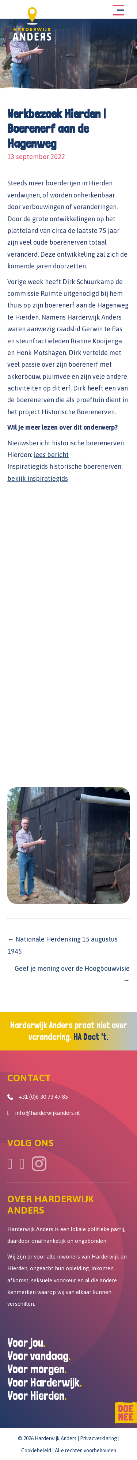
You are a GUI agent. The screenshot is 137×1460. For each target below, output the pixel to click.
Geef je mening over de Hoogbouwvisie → (72, 974)
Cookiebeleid (36, 1450)
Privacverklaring (98, 1438)
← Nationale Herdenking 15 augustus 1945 (62, 945)
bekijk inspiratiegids (37, 478)
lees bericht (51, 455)
